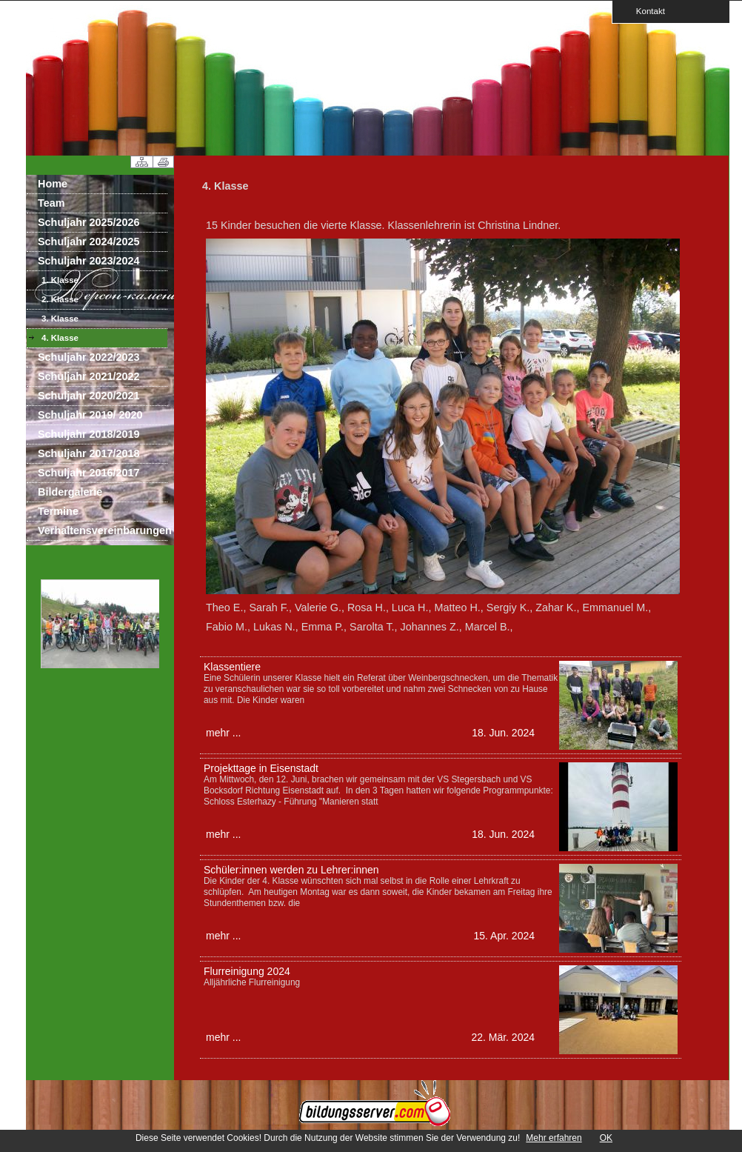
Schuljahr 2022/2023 (89, 357)
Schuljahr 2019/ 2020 (90, 415)
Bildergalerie (70, 492)
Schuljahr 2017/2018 (89, 453)
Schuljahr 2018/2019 (89, 434)
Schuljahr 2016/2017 (89, 473)
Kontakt (645, 11)
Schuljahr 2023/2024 (89, 261)
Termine (58, 511)
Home (52, 184)
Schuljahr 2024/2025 (89, 241)
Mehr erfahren (553, 1138)
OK (606, 1138)
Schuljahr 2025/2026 (89, 222)
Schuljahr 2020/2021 (89, 396)
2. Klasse (59, 299)
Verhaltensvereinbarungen (102, 530)
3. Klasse (59, 318)
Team (51, 203)
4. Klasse (59, 337)
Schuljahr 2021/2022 (89, 376)
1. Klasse (59, 280)
